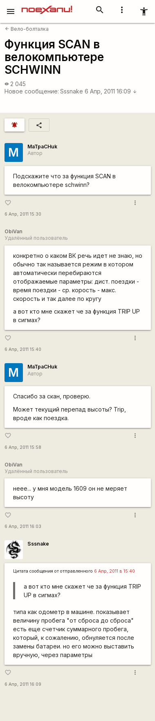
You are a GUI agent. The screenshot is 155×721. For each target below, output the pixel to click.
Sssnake (71, 91)
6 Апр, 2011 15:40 (22, 349)
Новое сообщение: (31, 91)
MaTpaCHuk (42, 146)
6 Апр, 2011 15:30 (22, 214)
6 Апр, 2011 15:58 (22, 447)
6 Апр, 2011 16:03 (22, 526)
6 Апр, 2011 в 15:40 (114, 571)
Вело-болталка (26, 29)
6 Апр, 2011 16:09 (111, 91)
